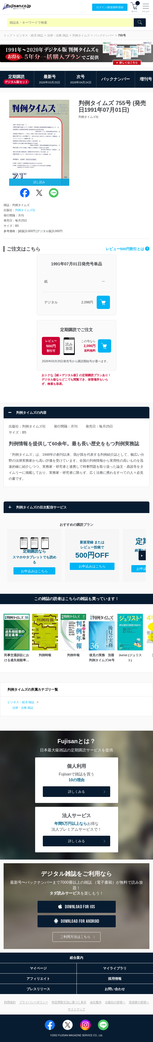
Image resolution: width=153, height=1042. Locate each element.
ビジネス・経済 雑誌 (29, 35)
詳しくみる (87, 792)
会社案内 (96, 1002)
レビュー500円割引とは (127, 249)
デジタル (51, 302)
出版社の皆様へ (115, 1002)
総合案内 (76, 958)
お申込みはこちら (34, 571)
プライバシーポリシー (33, 1002)
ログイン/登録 (109, 7)
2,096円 (87, 302)
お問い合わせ (115, 989)
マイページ (38, 968)
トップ (8, 35)
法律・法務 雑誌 (57, 35)
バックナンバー (104, 35)
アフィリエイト (38, 979)
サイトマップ (76, 1009)
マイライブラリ (115, 968)
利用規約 (10, 1002)
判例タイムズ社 (25, 210)
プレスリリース (38, 989)
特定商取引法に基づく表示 (69, 1002)
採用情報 (114, 979)
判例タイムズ (81, 35)
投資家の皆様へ (139, 1002)
